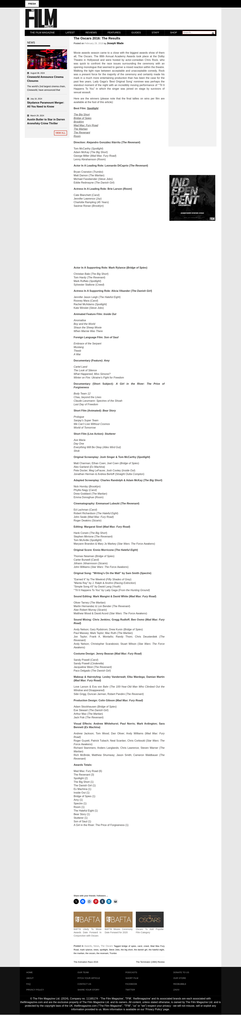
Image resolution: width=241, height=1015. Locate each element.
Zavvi (176, 990)
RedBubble (179, 984)
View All (60, 133)
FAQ (28, 984)
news (96, 949)
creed (146, 946)
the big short (127, 949)
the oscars (90, 953)
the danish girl (140, 949)
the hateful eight (156, 949)
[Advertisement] (119, 237)
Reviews (91, 32)
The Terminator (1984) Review (150, 962)
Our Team (83, 972)
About (30, 978)
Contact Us (84, 984)
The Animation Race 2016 (86, 962)
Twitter (130, 990)
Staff (155, 32)
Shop (173, 32)
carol (139, 946)
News (96, 946)
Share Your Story (88, 990)
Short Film (131, 978)
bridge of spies (129, 946)
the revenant (102, 953)
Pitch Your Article (88, 978)
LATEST (70, 32)
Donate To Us (181, 972)
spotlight (104, 949)
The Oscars (107, 946)
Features (114, 32)
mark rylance (86, 949)
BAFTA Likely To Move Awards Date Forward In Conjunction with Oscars (87, 932)
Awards (88, 946)
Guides (136, 32)
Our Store (179, 978)
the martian (79, 953)
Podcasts (131, 972)
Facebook (131, 984)
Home (29, 972)
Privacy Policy (35, 990)
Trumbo (113, 953)
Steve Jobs (114, 949)
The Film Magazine (42, 32)
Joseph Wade (115, 43)
